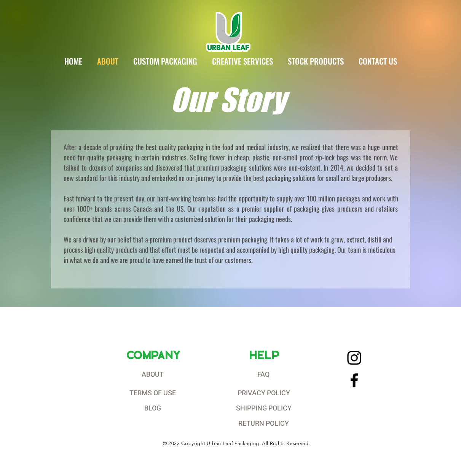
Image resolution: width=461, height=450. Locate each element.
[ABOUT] (153, 374)
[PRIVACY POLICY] (264, 393)
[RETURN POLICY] (264, 423)
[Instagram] (354, 358)
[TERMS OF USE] (153, 393)
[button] (165, 61)
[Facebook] (354, 380)
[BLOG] (153, 408)
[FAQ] (265, 374)
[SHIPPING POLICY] (264, 408)
